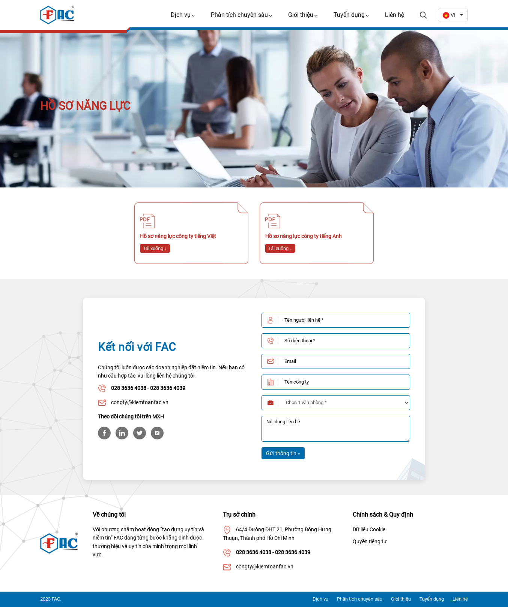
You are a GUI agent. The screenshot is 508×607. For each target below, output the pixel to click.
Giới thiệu (401, 599)
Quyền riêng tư (370, 541)
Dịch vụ (320, 599)
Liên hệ (394, 14)
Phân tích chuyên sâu (359, 599)
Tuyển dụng (431, 599)
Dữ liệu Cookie (369, 529)
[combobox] (453, 15)
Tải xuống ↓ (155, 248)
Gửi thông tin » (283, 453)
